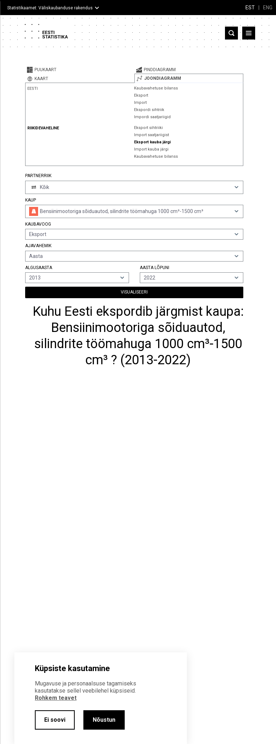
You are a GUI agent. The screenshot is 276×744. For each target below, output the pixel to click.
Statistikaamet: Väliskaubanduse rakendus (50, 7)
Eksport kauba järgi (152, 142)
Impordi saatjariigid (152, 117)
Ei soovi (54, 719)
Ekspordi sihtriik (149, 109)
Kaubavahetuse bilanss (156, 88)
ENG (267, 7)
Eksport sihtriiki (148, 127)
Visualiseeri (134, 292)
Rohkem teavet (56, 697)
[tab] (79, 69)
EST (250, 7)
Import (140, 102)
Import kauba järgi (151, 149)
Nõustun (104, 719)
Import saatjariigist (151, 135)
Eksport (141, 95)
